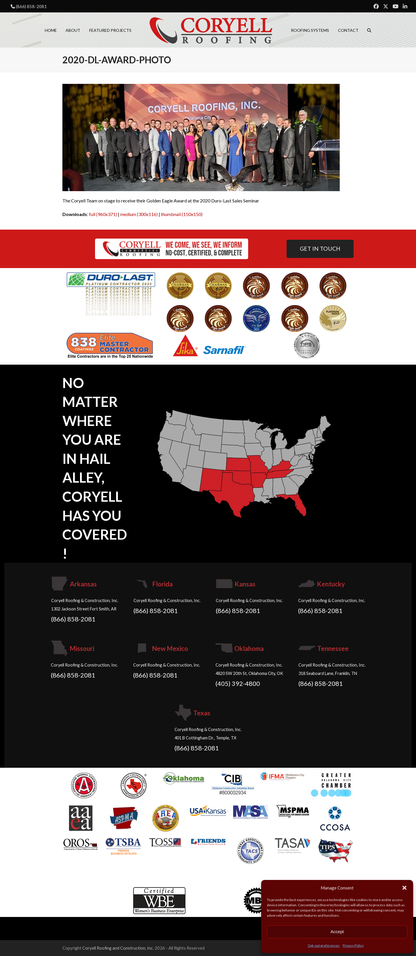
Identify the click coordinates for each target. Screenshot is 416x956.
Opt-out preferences (324, 945)
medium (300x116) (139, 214)
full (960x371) (103, 214)
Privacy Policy (353, 945)
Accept (337, 931)
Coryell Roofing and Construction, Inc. (118, 948)
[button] (404, 888)
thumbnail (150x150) (182, 214)
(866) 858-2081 (31, 6)
